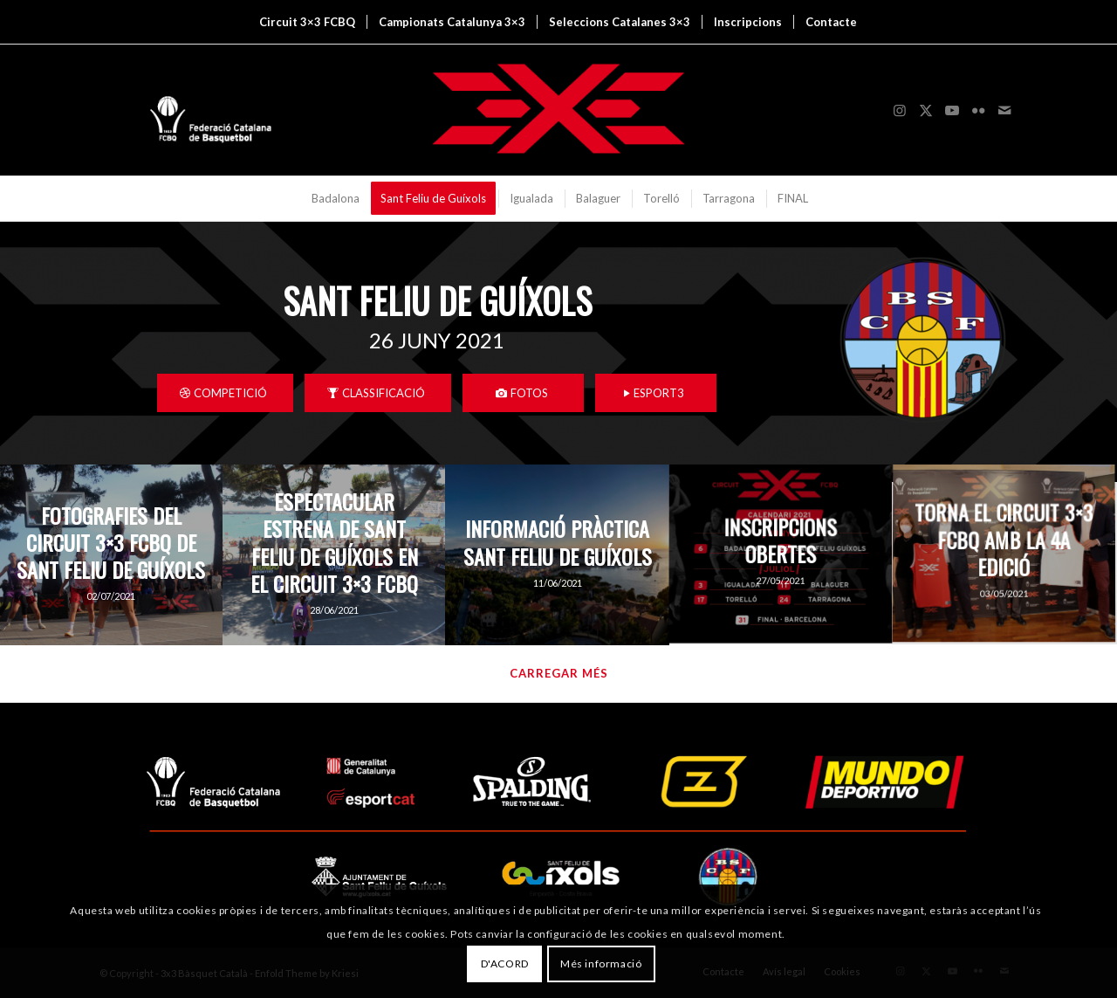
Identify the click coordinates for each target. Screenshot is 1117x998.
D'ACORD (505, 963)
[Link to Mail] (1004, 110)
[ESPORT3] (655, 393)
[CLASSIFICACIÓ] (378, 393)
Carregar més (559, 673)
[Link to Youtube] (952, 110)
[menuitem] (307, 22)
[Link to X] (926, 110)
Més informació (600, 963)
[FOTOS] (523, 393)
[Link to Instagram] (900, 110)
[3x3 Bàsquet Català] (558, 110)
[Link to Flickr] (978, 110)
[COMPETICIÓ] (225, 393)
